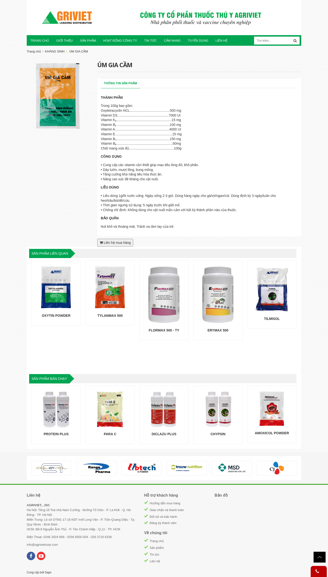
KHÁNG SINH (55, 51)
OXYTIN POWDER (56, 316)
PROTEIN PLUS (56, 434)
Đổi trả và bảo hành (163, 517)
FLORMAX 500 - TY (164, 330)
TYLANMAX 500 (110, 316)
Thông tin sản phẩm (120, 83)
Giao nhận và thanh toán (167, 510)
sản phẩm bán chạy (49, 379)
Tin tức (154, 554)
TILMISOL (272, 319)
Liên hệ (155, 561)
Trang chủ (157, 541)
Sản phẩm (157, 548)
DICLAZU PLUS (164, 434)
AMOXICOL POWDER (272, 433)
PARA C (110, 434)
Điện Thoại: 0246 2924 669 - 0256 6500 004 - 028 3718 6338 (69, 537)
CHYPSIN (217, 434)
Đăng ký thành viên (163, 523)
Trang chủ (34, 51)
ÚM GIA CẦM (78, 51)
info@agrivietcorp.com (42, 544)
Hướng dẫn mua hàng (165, 503)
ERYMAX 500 (218, 330)
